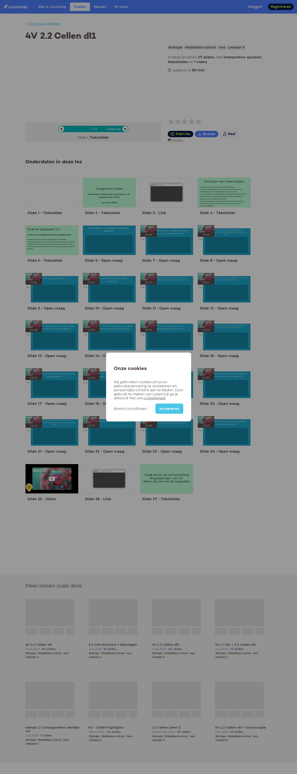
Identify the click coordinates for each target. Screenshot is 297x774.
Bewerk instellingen (130, 408)
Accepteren (169, 409)
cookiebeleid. (155, 398)
